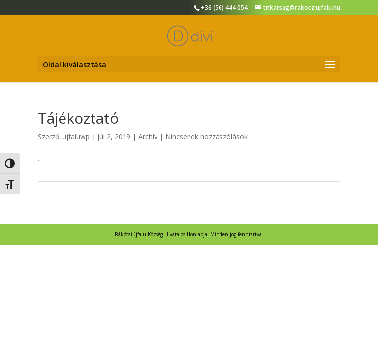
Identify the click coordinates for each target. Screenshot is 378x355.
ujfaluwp (76, 136)
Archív (148, 136)
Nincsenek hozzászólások (206, 136)
